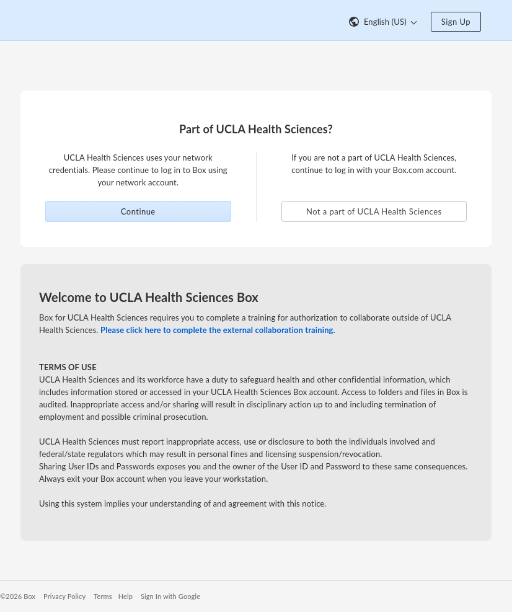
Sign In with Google (170, 596)
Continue (138, 211)
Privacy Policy (64, 596)
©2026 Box (17, 596)
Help (125, 596)
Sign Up (455, 22)
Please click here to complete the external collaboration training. (217, 330)
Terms (103, 596)
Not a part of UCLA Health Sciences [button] (374, 211)
